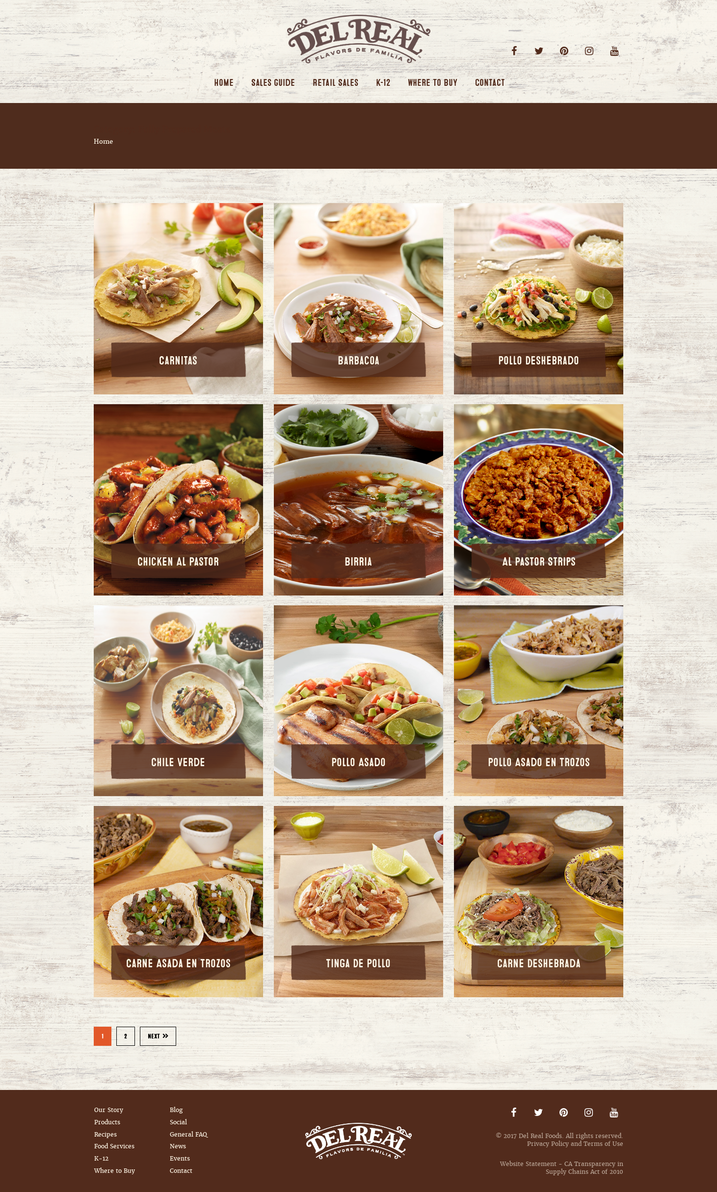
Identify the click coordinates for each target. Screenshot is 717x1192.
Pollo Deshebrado (538, 361)
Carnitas (178, 361)
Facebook (514, 51)
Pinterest (564, 51)
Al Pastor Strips (539, 562)
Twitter (539, 51)
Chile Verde (178, 762)
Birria (358, 562)
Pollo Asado (358, 762)
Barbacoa (358, 361)
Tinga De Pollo (358, 964)
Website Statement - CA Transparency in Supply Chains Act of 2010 (561, 1168)
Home (103, 141)
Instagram (589, 51)
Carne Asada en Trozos (178, 964)
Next (158, 1036)
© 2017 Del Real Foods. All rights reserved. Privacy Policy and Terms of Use (559, 1140)
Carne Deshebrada (539, 964)
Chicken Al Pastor (178, 562)
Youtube (614, 51)
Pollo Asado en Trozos (539, 762)
